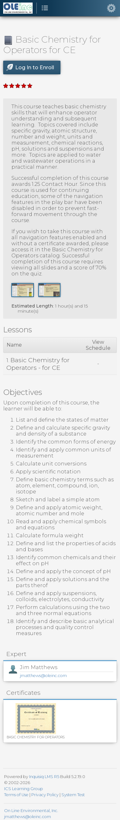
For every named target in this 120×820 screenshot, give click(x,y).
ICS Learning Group (23, 788)
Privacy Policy (45, 794)
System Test (73, 794)
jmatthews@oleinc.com (43, 675)
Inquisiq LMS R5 (44, 776)
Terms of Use (16, 794)
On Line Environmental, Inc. (31, 810)
